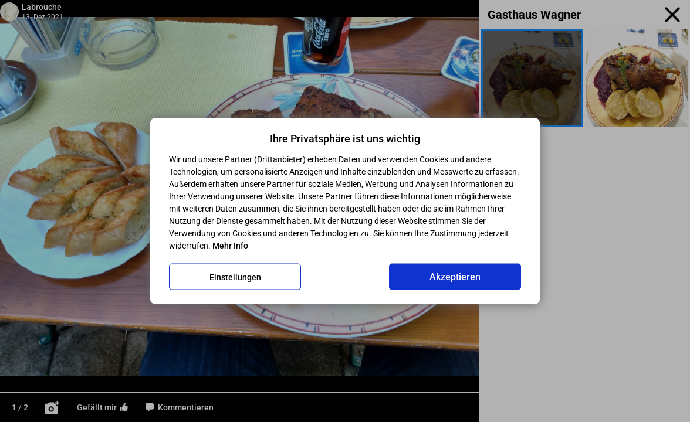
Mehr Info (230, 245)
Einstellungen (235, 276)
